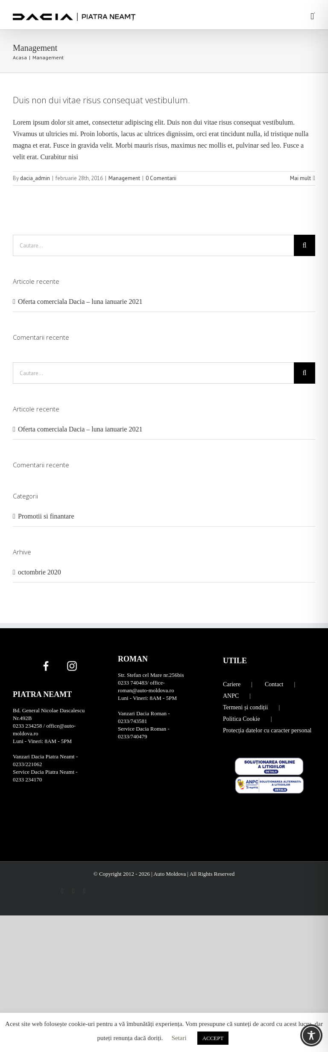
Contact (274, 684)
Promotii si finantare (46, 516)
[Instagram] (71, 665)
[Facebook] (45, 665)
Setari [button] (179, 1038)
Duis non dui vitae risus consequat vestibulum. (101, 100)
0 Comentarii (161, 178)
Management (124, 178)
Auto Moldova (170, 874)
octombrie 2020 (39, 572)
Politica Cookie (241, 719)
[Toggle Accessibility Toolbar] (311, 1035)
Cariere (231, 684)
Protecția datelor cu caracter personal (267, 730)
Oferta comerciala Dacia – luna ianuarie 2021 (80, 301)
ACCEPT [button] (213, 1038)
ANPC (231, 696)
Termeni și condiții (245, 707)
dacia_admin (35, 178)
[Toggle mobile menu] (312, 16)
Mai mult (300, 178)
